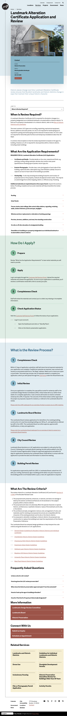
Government (54, 5)
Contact (31, 705)
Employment (50, 2)
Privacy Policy (35, 714)
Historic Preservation (20, 617)
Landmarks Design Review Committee (26, 607)
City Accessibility (23, 702)
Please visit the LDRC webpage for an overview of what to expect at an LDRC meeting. (37, 405)
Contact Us (57, 2)
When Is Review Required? (20, 109)
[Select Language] (7, 713)
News (62, 5)
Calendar (42, 2)
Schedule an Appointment (21, 636)
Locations (30, 5)
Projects (45, 5)
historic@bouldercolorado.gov (22, 70)
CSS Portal (42, 375)
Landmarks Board (18, 612)
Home (12, 9)
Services (38, 5)
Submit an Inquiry (18, 631)
